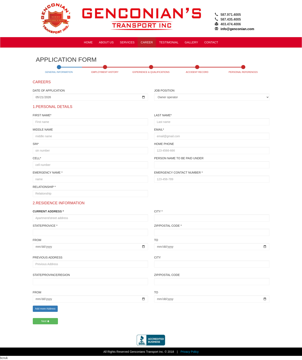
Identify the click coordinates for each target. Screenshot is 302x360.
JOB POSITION (164, 90)
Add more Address (45, 308)
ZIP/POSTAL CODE (167, 275)
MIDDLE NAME (43, 129)
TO (156, 240)
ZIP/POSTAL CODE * (168, 225)
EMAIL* (159, 129)
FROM (37, 240)
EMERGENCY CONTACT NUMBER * (178, 172)
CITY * (158, 211)
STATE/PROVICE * (45, 225)
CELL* (37, 158)
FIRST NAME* (42, 115)
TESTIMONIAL (168, 42)
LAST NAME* (163, 115)
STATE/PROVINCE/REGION (51, 275)
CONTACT (211, 42)
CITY (157, 257)
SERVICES (127, 42)
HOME (88, 42)
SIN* (36, 144)
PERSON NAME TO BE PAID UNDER (179, 158)
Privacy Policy (190, 351)
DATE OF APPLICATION (49, 90)
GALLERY (191, 42)
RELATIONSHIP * (44, 187)
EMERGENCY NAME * (48, 172)
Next (45, 321)
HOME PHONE (164, 144)
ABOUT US (106, 42)
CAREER (147, 42)
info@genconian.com (237, 29)
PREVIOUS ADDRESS (47, 257)
